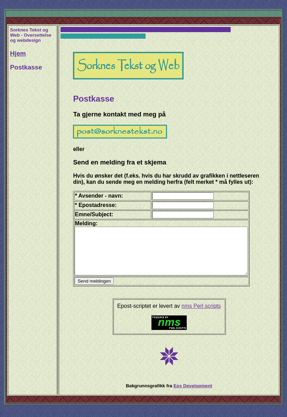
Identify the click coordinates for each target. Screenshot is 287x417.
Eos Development (194, 395)
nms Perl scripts (202, 315)
